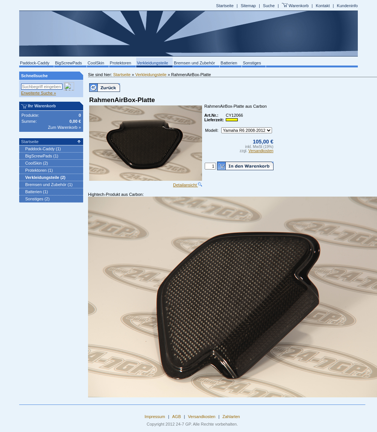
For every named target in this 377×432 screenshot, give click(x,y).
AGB (176, 416)
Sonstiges (252, 63)
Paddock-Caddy (34, 63)
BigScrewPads (68, 63)
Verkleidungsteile (152, 63)
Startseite (224, 5)
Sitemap (248, 5)
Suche (269, 5)
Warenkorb (299, 5)
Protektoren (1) (39, 170)
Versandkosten (260, 151)
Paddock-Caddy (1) (43, 149)
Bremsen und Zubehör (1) (49, 184)
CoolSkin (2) (36, 163)
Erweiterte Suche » (38, 93)
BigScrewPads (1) (41, 156)
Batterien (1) (36, 191)
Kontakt (323, 5)
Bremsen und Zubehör (194, 63)
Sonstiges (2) (37, 199)
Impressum (154, 416)
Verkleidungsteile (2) (45, 177)
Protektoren (120, 63)
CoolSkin (96, 63)
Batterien (228, 63)
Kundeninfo (347, 5)
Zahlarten (231, 416)
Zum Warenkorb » (64, 127)
